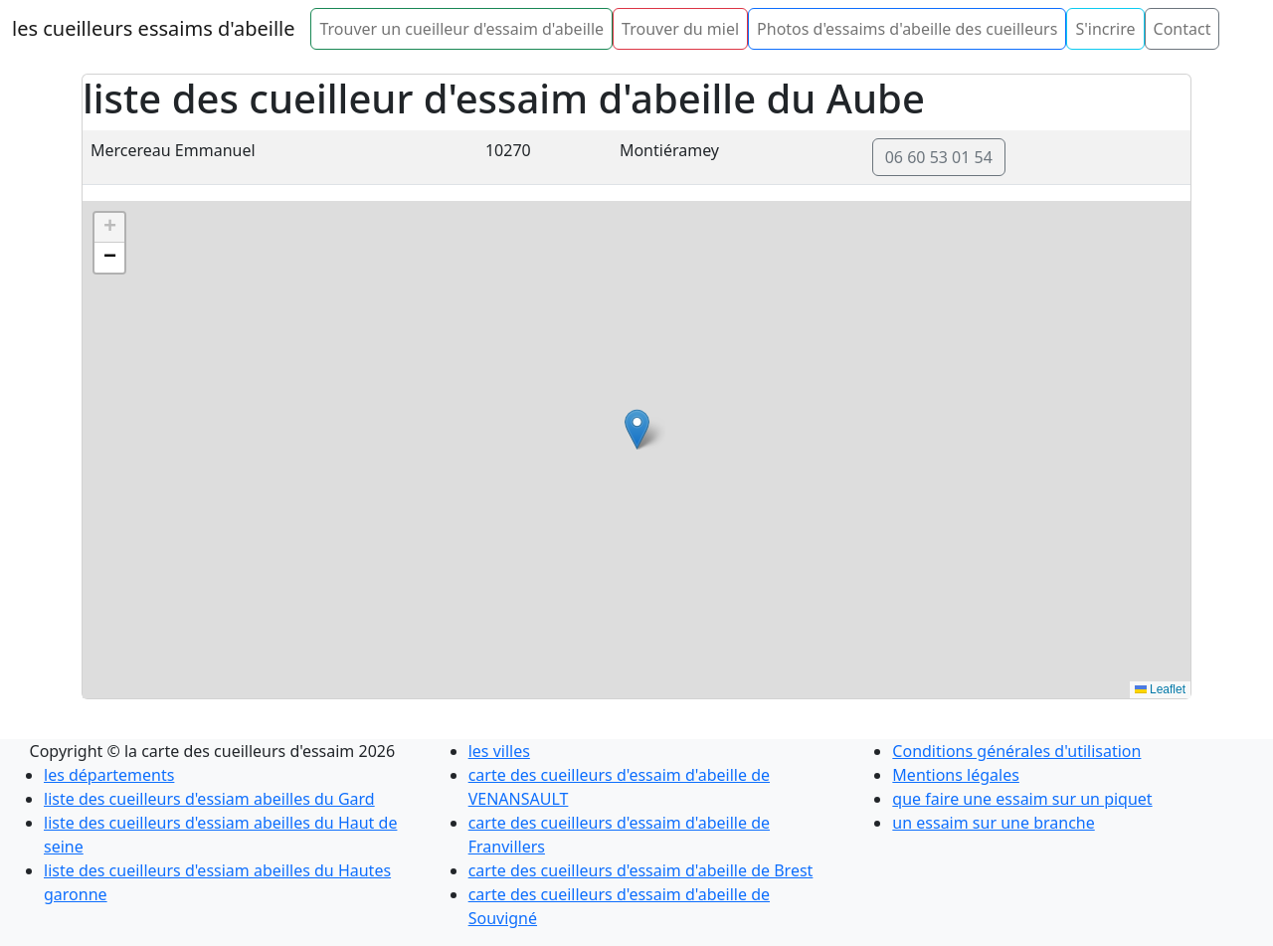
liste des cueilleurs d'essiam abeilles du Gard (209, 799)
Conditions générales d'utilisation (1016, 751)
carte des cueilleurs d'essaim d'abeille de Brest (641, 870)
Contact (1182, 29)
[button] (637, 429)
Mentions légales (955, 775)
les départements (109, 775)
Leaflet (1160, 689)
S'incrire (1105, 29)
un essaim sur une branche (993, 823)
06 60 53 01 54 (939, 157)
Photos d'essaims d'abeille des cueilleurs (907, 29)
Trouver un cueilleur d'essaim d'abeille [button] (461, 29)
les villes (499, 751)
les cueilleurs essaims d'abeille (153, 28)
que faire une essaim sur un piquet (1022, 799)
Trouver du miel (680, 29)
